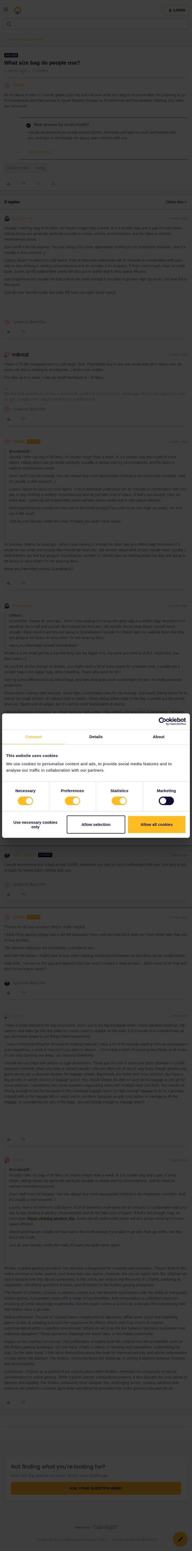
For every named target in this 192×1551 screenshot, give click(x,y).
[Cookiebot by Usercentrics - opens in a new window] (162, 721)
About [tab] (158, 736)
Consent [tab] (33, 736)
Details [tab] (96, 736)
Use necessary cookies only (35, 824)
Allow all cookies (156, 824)
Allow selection (95, 824)
